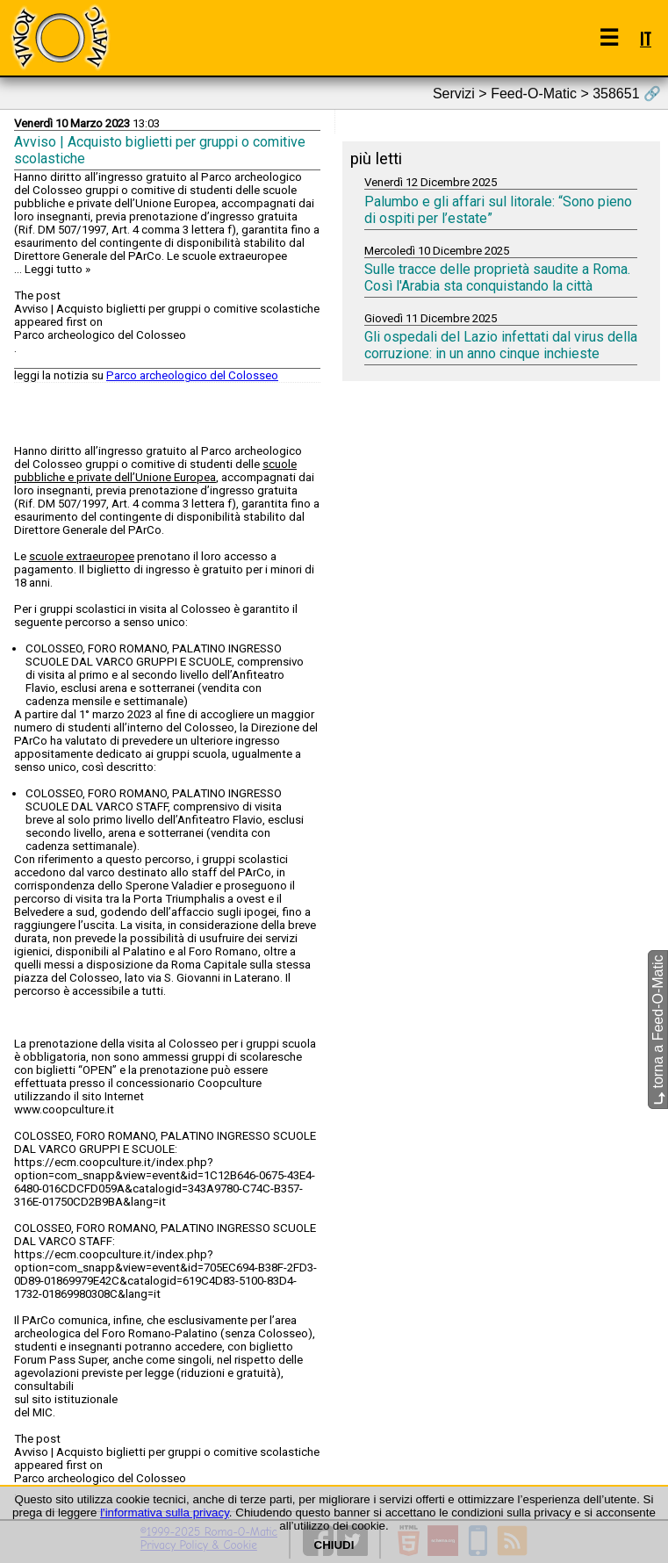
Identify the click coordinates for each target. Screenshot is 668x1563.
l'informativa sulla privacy (164, 1512)
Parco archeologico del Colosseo (192, 375)
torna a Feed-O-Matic (657, 1030)
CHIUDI (334, 1545)
